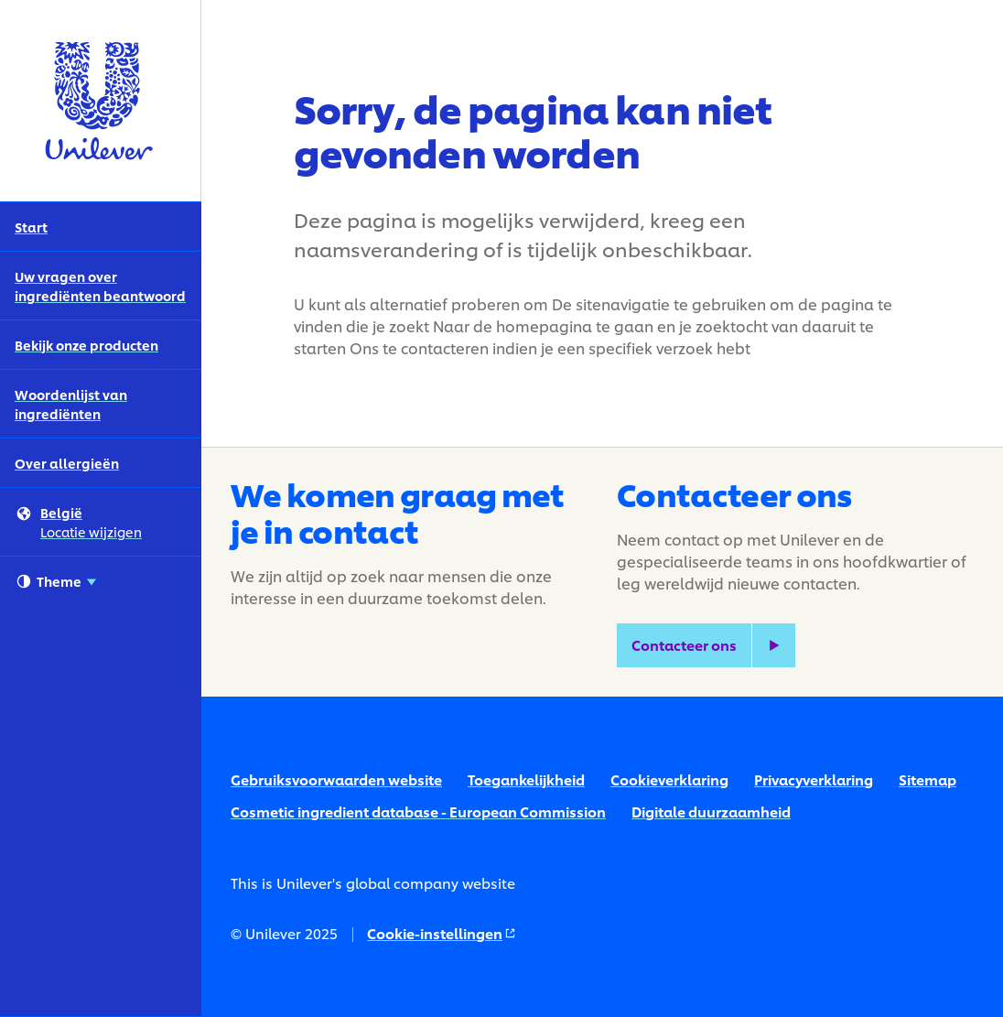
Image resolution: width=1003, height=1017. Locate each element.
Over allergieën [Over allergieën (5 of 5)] (67, 462)
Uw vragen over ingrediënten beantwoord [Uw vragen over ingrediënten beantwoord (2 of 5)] (100, 285)
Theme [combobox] (56, 581)
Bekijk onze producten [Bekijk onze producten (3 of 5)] (86, 344)
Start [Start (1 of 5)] (31, 226)
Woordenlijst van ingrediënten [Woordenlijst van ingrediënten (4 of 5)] (71, 403)
